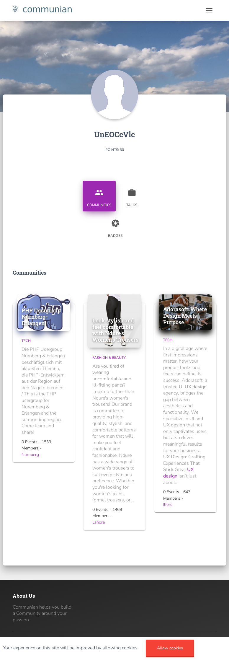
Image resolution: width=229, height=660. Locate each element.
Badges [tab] (115, 226)
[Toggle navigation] (209, 10)
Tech (26, 340)
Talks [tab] (132, 195)
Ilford (168, 504)
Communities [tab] (99, 195)
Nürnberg (30, 454)
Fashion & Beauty (109, 357)
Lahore (98, 522)
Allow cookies (170, 648)
